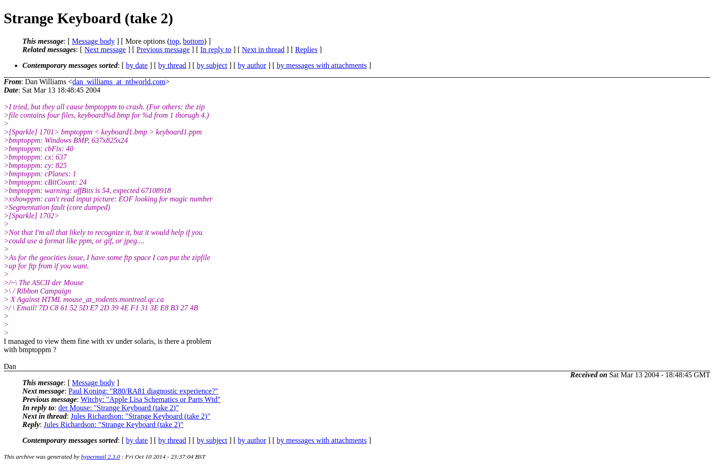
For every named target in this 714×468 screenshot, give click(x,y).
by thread (172, 65)
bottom (193, 41)
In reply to (216, 49)
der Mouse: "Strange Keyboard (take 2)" (118, 408)
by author (252, 65)
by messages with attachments (322, 65)
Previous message (163, 49)
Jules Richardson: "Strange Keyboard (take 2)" (141, 416)
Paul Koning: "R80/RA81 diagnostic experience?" (143, 391)
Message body (93, 41)
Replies (306, 49)
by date (137, 65)
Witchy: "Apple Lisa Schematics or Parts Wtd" (150, 399)
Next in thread (263, 49)
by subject (212, 65)
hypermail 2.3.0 (100, 456)
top (174, 41)
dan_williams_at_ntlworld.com (118, 82)
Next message (105, 49)
